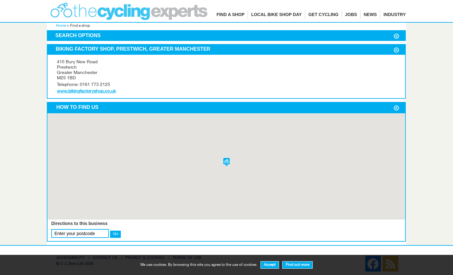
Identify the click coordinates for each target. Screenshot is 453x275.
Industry (394, 14)
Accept (270, 265)
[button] (226, 162)
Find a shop (230, 14)
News (370, 14)
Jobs (351, 14)
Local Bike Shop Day (276, 14)
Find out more (297, 265)
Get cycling (323, 14)
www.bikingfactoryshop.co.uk (86, 91)
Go (115, 234)
